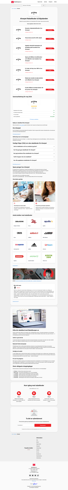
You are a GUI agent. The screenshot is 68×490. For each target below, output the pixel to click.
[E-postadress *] (25, 425)
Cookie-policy (38, 457)
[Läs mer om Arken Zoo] (48, 256)
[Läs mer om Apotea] (19, 256)
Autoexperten (16, 249)
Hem (12, 8)
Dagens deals (40, 1)
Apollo (44, 225)
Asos (15, 237)
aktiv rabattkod (22, 125)
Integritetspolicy (43, 429)
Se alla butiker (15, 265)
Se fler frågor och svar (17, 164)
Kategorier (50, 1)
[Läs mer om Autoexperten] (19, 244)
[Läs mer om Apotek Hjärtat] (34, 256)
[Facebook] (30, 475)
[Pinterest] (35, 475)
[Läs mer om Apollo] (48, 221)
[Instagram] (33, 475)
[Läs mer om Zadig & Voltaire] (19, 221)
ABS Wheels (45, 237)
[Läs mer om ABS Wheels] (48, 233)
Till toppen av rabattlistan (34, 119)
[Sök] (44, 5)
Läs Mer (51, 70)
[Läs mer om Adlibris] (34, 233)
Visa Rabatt (51, 30)
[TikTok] (38, 475)
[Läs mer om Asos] (19, 233)
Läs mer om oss (16, 301)
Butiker (55, 1)
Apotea (15, 260)
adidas (29, 249)
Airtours (44, 249)
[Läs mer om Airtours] (48, 244)
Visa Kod (51, 38)
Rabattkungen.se (17, 1)
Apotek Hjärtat (31, 260)
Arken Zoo (45, 260)
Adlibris (29, 237)
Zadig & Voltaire (17, 225)
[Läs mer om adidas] (34, 244)
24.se (29, 225)
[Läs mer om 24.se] (34, 221)
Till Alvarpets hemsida (17, 134)
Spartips (45, 1)
